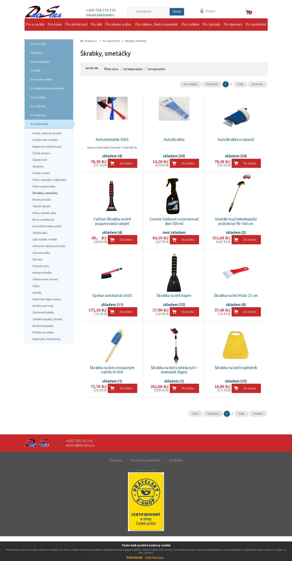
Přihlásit (210, 10)
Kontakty (176, 460)
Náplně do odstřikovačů (47, 146)
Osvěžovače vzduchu (45, 139)
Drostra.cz (90, 41)
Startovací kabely (43, 312)
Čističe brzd (40, 159)
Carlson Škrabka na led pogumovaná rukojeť (112, 221)
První (195, 413)
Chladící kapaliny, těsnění (47, 319)
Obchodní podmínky (145, 460)
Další (240, 84)
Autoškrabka (174, 139)
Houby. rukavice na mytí (47, 133)
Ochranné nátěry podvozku (49, 246)
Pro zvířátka (190, 24)
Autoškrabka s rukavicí (236, 139)
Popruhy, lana (41, 266)
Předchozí (212, 84)
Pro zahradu (211, 24)
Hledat (177, 11)
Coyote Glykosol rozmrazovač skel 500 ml (174, 221)
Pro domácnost (76, 24)
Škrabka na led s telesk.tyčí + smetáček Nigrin (174, 370)
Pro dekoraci (233, 24)
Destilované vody (43, 305)
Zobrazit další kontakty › (100, 14)
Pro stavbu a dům (118, 24)
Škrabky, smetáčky (45, 193)
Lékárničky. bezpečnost (47, 339)
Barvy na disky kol (43, 219)
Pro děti (96, 24)
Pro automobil (256, 24)
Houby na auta (41, 173)
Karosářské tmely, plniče (47, 226)
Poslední (258, 413)
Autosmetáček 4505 (112, 139)
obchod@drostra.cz (80, 445)
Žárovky (37, 259)
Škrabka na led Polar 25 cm (236, 295)
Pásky (36, 286)
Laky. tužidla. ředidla (45, 239)
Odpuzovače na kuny (45, 279)
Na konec (257, 84)
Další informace (154, 557)
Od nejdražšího (156, 69)
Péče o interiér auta (44, 213)
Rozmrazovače (42, 199)
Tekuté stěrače (41, 206)
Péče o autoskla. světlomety (49, 179)
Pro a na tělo (35, 24)
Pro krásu (55, 24)
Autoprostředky (42, 272)
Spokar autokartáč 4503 (112, 295)
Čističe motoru (41, 153)
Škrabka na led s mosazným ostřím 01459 (112, 370)
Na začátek (190, 84)
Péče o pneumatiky (44, 186)
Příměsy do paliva (43, 332)
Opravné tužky (41, 252)
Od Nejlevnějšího (133, 69)
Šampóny (38, 166)
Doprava (115, 460)
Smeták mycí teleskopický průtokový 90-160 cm (236, 221)
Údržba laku (40, 232)
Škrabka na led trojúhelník (236, 368)
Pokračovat (135, 557)
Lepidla (37, 292)
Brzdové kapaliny (43, 325)
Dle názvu (112, 69)
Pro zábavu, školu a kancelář (156, 24)
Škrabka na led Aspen (174, 295)
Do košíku (126, 163)
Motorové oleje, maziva (47, 299)
